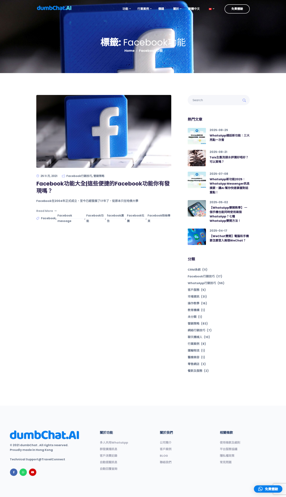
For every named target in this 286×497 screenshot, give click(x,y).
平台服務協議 (228, 449)
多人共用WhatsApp (114, 443)
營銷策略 (98, 176)
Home (129, 50)
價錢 (161, 9)
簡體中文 (194, 9)
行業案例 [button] (143, 9)
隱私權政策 (227, 456)
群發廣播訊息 (108, 449)
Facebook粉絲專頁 (159, 218)
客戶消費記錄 (108, 456)
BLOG (164, 456)
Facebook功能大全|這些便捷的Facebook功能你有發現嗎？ (103, 187)
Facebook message (64, 218)
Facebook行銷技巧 (79, 176)
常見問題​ (225, 462)
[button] (210, 9)
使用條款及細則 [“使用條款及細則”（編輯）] (230, 443)
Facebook (48, 218)
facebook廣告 (115, 218)
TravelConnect (53, 459)
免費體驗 (237, 9)
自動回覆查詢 (108, 469)
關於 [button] (176, 9)
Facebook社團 (135, 218)
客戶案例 (165, 449)
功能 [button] (125, 9)
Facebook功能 (95, 218)
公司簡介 (165, 443)
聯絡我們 (165, 462)
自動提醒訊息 (108, 462)
